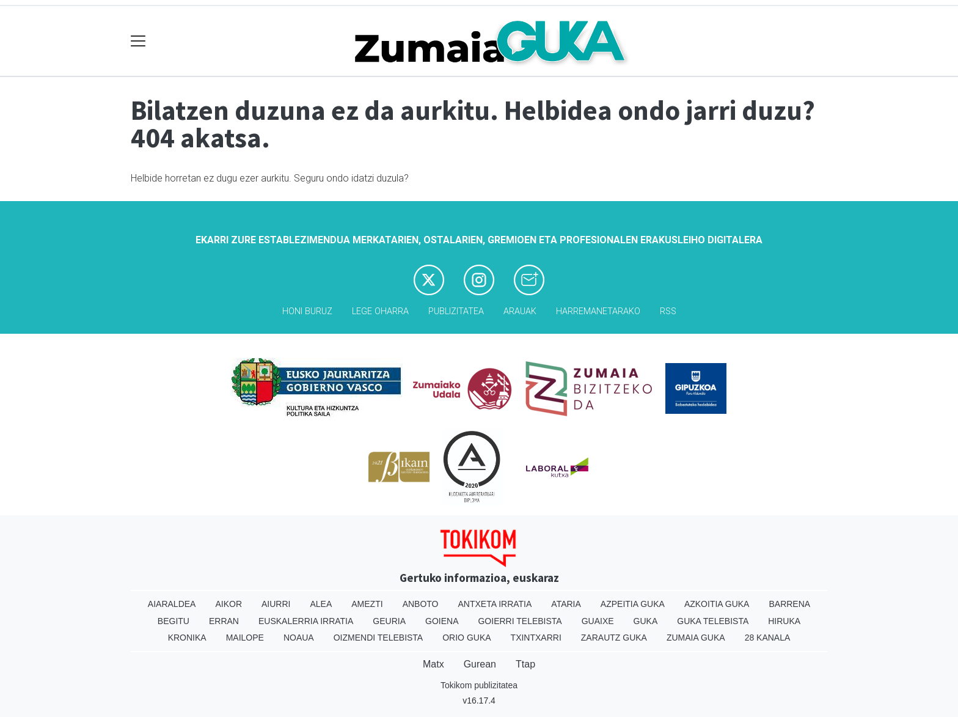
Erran (224, 621)
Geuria (389, 621)
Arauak (519, 311)
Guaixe (598, 621)
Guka (646, 621)
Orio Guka (466, 637)
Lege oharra (380, 311)
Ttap (525, 664)
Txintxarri (536, 637)
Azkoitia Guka (717, 604)
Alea (321, 604)
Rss (668, 311)
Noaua (298, 637)
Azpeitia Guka (633, 604)
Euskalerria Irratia (305, 621)
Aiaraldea (172, 604)
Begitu (173, 621)
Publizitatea (456, 311)
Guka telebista (712, 621)
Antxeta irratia (495, 604)
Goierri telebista (519, 621)
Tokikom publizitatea (479, 685)
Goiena (441, 621)
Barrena (789, 604)
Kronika (187, 637)
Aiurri (275, 604)
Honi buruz (307, 311)
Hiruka (784, 621)
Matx (433, 664)
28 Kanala (768, 637)
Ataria (566, 604)
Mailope (245, 637)
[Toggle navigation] (138, 41)
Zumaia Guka (696, 637)
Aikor (228, 604)
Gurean (480, 664)
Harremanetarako (598, 311)
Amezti (366, 604)
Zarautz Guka (614, 637)
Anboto (421, 604)
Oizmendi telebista (378, 637)
